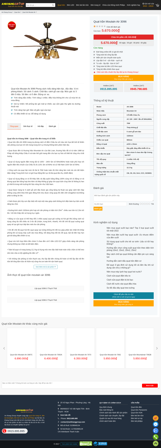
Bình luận (150, 385)
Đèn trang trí (95, 5)
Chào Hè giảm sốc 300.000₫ (123, 37)
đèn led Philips (30, 418)
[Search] (53, 5)
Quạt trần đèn (136, 407)
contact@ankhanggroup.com (73, 422)
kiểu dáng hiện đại (55, 89)
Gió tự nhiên (19, 104)
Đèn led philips (137, 421)
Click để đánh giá (113, 27)
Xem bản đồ (65, 415)
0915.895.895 (72, 418)
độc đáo (69, 89)
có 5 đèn (33, 94)
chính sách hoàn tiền (107, 421)
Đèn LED (70, 5)
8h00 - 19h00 (148, 5)
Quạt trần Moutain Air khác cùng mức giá (24, 323)
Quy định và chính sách (110, 403)
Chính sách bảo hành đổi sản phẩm (113, 413)
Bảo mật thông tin (106, 410)
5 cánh (35, 91)
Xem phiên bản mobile (69, 444)
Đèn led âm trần (82, 5)
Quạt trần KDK (136, 413)
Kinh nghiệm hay (133, 5)
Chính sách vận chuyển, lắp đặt (111, 416)
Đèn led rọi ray (136, 418)
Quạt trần (61, 5)
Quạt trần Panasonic (139, 410)
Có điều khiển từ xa (22, 114)
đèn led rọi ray (19, 418)
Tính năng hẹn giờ (21, 110)
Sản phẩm (135, 403)
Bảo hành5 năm (12, 25)
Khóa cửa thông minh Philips (114, 5)
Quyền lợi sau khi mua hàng (110, 418)
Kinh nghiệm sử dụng (105, 222)
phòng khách (17, 91)
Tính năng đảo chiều (22, 98)
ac (48, 94)
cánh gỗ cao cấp (56, 91)
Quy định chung (105, 407)
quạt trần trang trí (35, 416)
